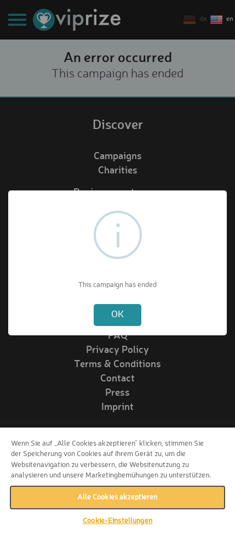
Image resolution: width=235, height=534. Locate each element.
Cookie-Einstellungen (117, 521)
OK (117, 314)
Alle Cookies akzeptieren (117, 497)
